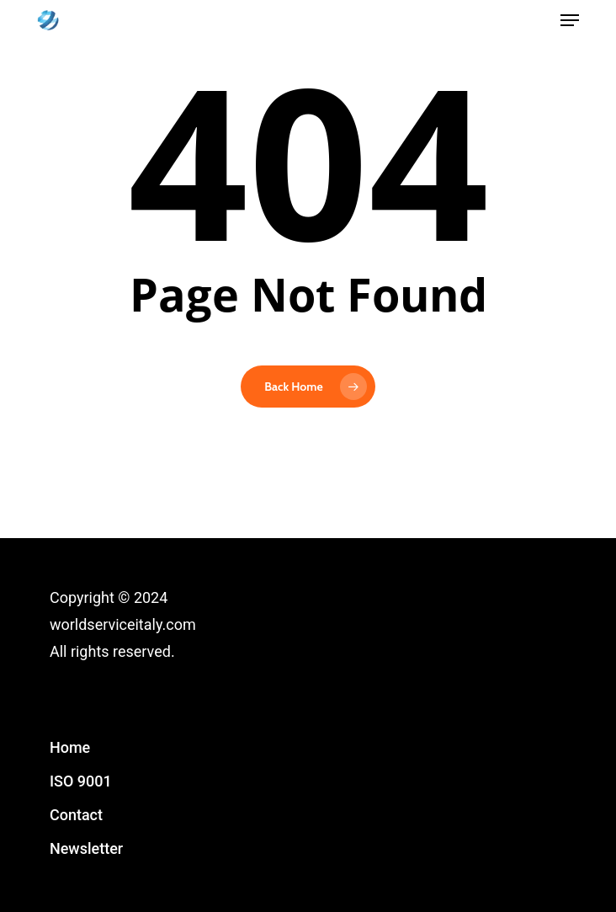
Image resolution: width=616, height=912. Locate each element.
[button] (569, 20)
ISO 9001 (81, 781)
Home (70, 747)
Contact (76, 815)
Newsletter (86, 848)
